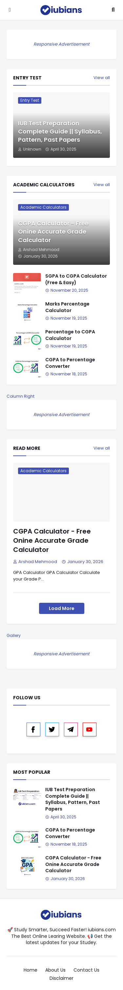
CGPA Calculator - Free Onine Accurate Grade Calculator (53, 231)
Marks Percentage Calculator (67, 307)
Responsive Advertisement (61, 44)
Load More (61, 608)
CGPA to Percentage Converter (70, 363)
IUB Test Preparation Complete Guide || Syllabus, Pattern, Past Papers (60, 131)
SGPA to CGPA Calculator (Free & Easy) (76, 279)
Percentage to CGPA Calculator (70, 335)
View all (101, 77)
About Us (55, 970)
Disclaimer (61, 978)
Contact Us (86, 970)
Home (30, 970)
